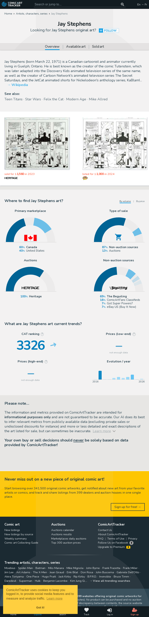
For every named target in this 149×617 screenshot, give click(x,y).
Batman (40, 568)
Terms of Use (115, 538)
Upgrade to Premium (114, 547)
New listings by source (18, 534)
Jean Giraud (57, 572)
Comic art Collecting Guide (21, 543)
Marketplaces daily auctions (68, 538)
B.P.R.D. (92, 576)
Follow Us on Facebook (113, 543)
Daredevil (10, 581)
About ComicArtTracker (113, 534)
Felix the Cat (53, 99)
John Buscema (105, 572)
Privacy (132, 538)
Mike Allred (98, 99)
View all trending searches (111, 581)
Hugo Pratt (49, 576)
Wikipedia (19, 85)
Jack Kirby (65, 576)
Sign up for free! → (127, 507)
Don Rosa (87, 572)
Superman (25, 581)
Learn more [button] (54, 598)
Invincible (105, 576)
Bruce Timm (121, 576)
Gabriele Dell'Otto (128, 572)
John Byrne (93, 568)
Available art (75, 47)
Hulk (38, 581)
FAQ (100, 538)
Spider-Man (25, 568)
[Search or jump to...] (123, 4)
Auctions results (61, 534)
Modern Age (76, 99)
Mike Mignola (75, 568)
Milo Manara (56, 568)
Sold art (98, 47)
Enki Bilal (72, 572)
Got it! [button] (40, 607)
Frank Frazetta (111, 568)
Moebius (9, 568)
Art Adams (23, 572)
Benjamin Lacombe (55, 581)
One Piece (32, 576)
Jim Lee (9, 572)
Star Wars (33, 99)
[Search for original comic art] (80, 4)
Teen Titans (13, 99)
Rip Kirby (79, 576)
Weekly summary (15, 538)
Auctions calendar (62, 530)
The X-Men (40, 572)
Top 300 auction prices (66, 543)
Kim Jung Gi (77, 581)
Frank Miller (130, 568)
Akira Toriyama (14, 576)
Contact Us (105, 530)
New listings (12, 530)
